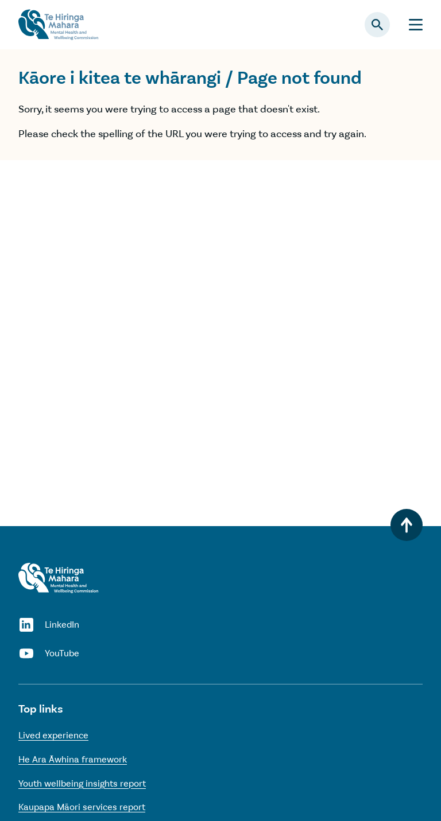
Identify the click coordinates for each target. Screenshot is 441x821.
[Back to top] (406, 525)
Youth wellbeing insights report (82, 783)
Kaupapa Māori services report (81, 806)
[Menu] (416, 25)
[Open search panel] (377, 24)
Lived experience (53, 735)
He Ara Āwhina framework (72, 759)
